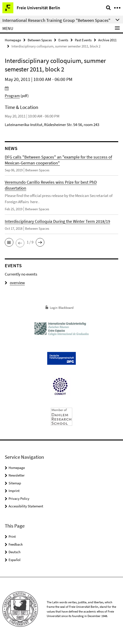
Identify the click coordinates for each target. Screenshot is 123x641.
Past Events (83, 40)
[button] (9, 242)
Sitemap (15, 483)
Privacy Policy (19, 498)
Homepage (13, 40)
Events (63, 40)
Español (14, 559)
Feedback (16, 544)
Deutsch (14, 552)
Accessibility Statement (26, 506)
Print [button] (12, 536)
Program (12, 95)
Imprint (14, 490)
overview (15, 282)
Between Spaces (40, 40)
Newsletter (17, 475)
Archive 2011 (107, 40)
